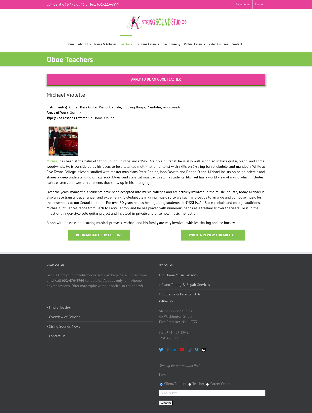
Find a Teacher (60, 307)
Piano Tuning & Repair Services (185, 284)
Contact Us (57, 336)
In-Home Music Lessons (179, 275)
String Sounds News (64, 326)
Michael (52, 161)
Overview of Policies (64, 317)
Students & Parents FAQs (180, 294)
